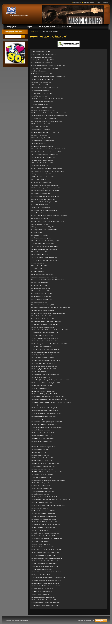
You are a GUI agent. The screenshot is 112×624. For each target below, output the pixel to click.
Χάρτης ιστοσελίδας (89, 2)
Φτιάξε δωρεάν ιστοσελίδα (86, 620)
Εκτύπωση (105, 2)
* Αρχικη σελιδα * (34, 31)
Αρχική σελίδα (77, 2)
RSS (98, 2)
